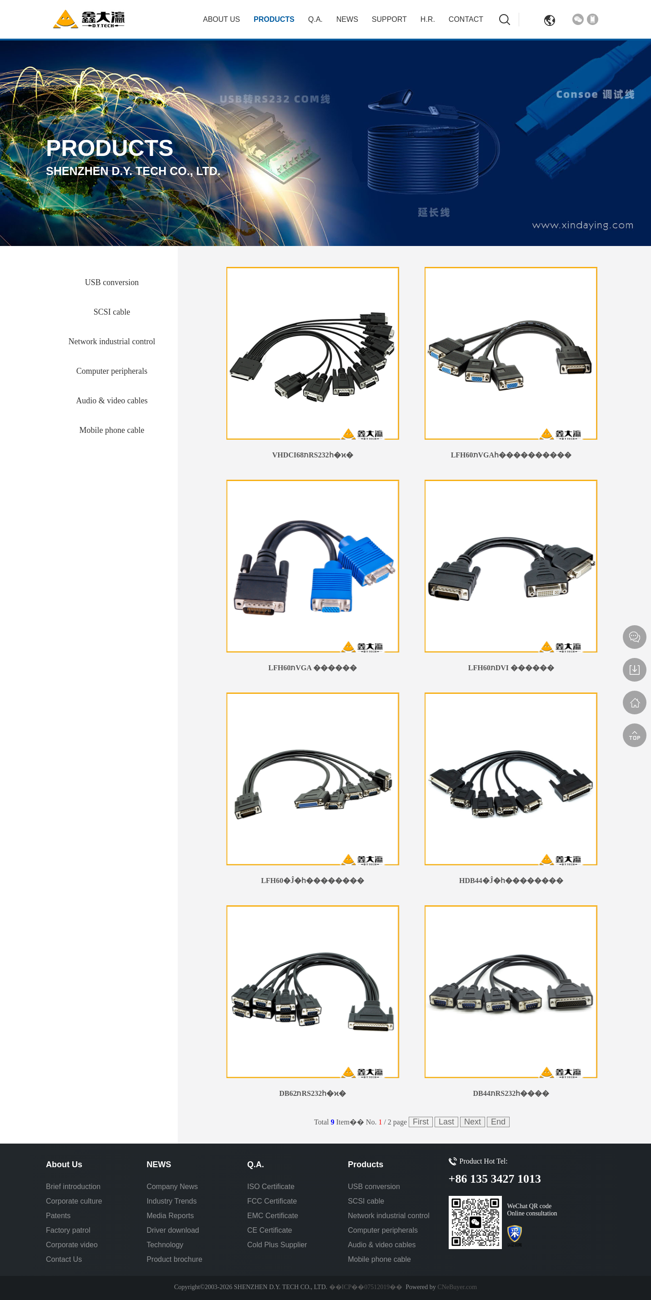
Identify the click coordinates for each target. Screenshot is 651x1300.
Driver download (172, 1230)
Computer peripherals (383, 1230)
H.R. (428, 19)
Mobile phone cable (379, 1259)
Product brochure (174, 1259)
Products (274, 19)
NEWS (347, 19)
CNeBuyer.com (456, 1287)
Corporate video (72, 1245)
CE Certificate (269, 1230)
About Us (221, 19)
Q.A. (315, 19)
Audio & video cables (382, 1245)
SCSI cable (366, 1201)
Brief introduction (73, 1186)
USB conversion (374, 1186)
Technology (164, 1245)
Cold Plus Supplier (277, 1245)
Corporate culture (74, 1201)
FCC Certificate (272, 1201)
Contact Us (64, 1259)
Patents (58, 1216)
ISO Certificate (271, 1186)
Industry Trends (171, 1201)
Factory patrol (68, 1230)
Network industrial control (389, 1216)
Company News (172, 1186)
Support (389, 19)
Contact (466, 19)
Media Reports (170, 1216)
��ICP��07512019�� (366, 1287)
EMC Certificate (272, 1216)
